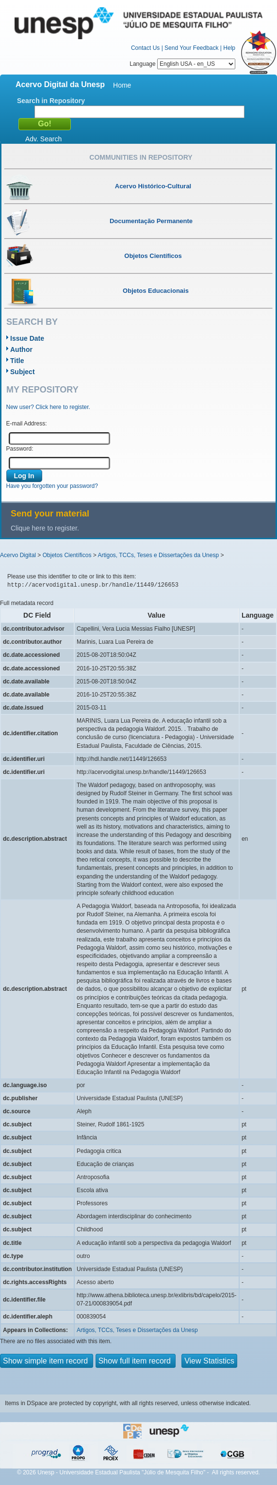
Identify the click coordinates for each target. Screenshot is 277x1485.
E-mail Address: (26, 423)
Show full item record (135, 1361)
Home (122, 85)
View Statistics (209, 1361)
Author (21, 349)
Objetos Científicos (67, 555)
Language (182, 64)
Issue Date (27, 338)
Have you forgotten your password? (52, 486)
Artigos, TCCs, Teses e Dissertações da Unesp (158, 555)
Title (17, 360)
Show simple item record (46, 1361)
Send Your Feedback (191, 48)
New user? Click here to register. (48, 407)
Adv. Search (43, 139)
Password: (19, 448)
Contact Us (145, 48)
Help (229, 48)
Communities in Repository (140, 157)
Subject (22, 372)
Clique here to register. (45, 528)
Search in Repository (51, 101)
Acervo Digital (18, 555)
